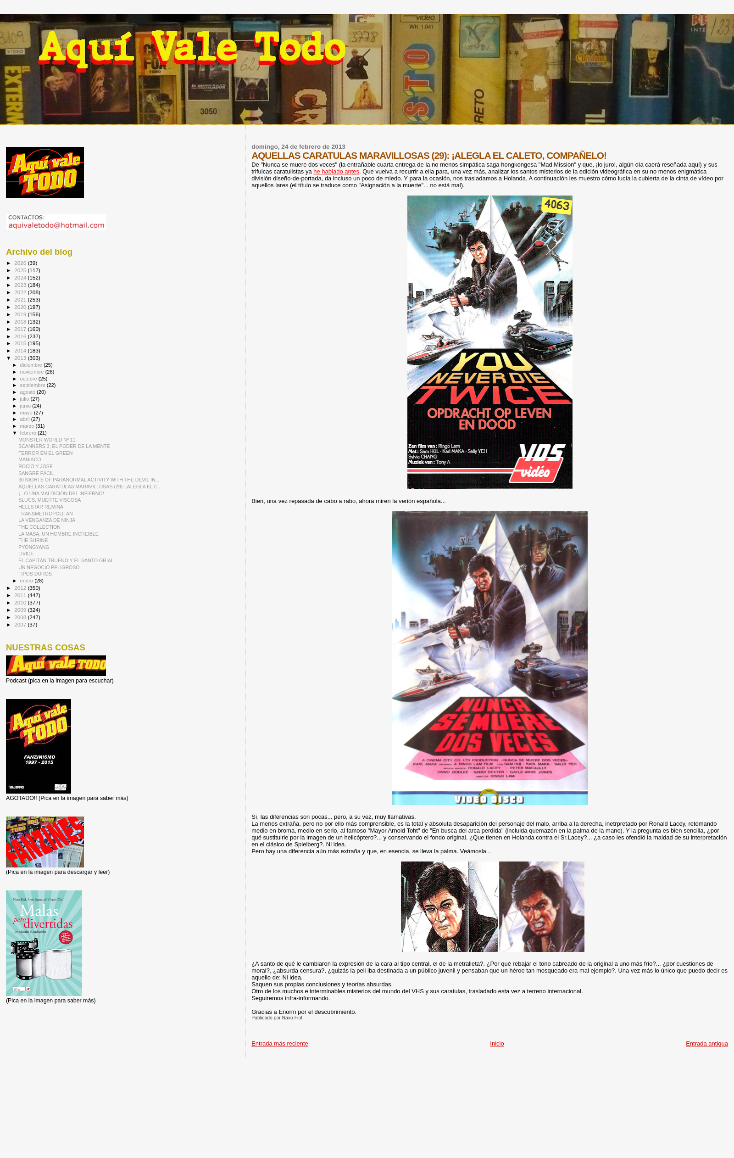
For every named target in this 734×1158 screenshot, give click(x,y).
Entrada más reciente (279, 1043)
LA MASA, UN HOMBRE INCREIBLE (58, 534)
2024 (21, 277)
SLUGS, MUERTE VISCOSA (49, 500)
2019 (21, 314)
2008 (21, 617)
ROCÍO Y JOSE (35, 466)
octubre (29, 378)
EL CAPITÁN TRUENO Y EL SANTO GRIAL (66, 560)
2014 (21, 350)
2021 (21, 299)
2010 (21, 602)
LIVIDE (26, 553)
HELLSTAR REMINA (40, 506)
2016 (21, 336)
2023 (21, 285)
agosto (28, 392)
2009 (21, 610)
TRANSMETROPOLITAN (45, 513)
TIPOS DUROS (35, 573)
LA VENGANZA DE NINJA (46, 520)
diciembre (32, 365)
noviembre (32, 372)
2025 (21, 270)
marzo (28, 426)
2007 (21, 624)
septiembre (33, 385)
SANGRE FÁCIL (36, 473)
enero (27, 580)
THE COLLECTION (39, 527)
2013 (21, 358)
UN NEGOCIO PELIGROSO (48, 567)
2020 (21, 307)
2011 (21, 595)
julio (25, 399)
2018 (21, 321)
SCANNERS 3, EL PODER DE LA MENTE (64, 446)
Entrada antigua (707, 1043)
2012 (21, 588)
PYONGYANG (33, 547)
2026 (21, 263)
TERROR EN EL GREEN (45, 453)
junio (26, 405)
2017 (21, 329)
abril (25, 419)
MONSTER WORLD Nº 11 (46, 439)
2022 (21, 292)
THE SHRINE (33, 540)
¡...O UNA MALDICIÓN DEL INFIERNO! (61, 493)
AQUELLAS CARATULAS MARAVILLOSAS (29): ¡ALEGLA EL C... (89, 486)
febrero (29, 433)
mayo (27, 412)
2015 (21, 343)
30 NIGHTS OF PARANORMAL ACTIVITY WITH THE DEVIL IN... (88, 479)
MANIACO (29, 459)
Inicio (497, 1043)
